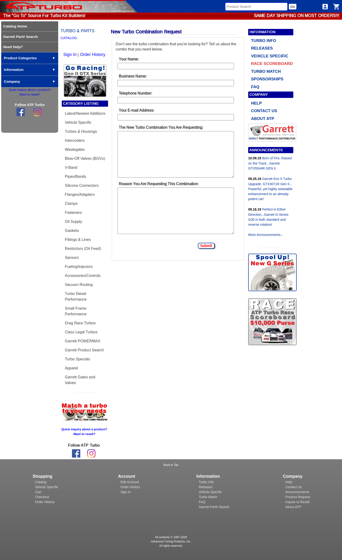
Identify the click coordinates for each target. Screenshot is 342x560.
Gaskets (72, 231)
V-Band (71, 167)
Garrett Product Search (84, 350)
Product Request (297, 497)
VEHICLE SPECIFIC (269, 56)
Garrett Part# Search (214, 507)
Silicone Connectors (82, 186)
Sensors (72, 258)
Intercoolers (75, 140)
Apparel (71, 368)
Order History (92, 54)
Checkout (42, 497)
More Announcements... (265, 235)
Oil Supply (73, 222)
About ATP (293, 507)
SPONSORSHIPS (267, 79)
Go (292, 7)
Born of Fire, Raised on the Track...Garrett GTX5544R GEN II (270, 163)
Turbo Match (208, 497)
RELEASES (262, 48)
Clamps (71, 204)
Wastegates (75, 149)
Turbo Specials (77, 359)
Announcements (297, 492)
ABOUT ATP (262, 118)
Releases (206, 487)
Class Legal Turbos (81, 332)
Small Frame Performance (76, 311)
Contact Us (293, 487)
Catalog (40, 482)
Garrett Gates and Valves (80, 380)
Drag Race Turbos (80, 323)
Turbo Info (206, 482)
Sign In (70, 54)
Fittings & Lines (78, 240)
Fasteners (73, 213)
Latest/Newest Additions (85, 113)
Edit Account (129, 482)
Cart (38, 492)
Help (288, 482)
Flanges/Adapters (80, 195)
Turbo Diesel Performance (76, 296)
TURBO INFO (263, 40)
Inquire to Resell (297, 502)
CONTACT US (264, 111)
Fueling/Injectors (79, 267)
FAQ (255, 87)
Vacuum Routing (79, 285)
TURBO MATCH (266, 71)
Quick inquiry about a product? (30, 90)
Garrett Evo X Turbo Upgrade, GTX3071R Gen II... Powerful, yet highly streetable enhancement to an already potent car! (270, 189)
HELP (256, 103)
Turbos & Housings (81, 131)
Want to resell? (29, 94)
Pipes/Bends (75, 176)
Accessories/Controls (82, 276)
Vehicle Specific (78, 122)
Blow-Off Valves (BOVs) (85, 158)
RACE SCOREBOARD (272, 63)
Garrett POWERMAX (82, 341)
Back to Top (171, 465)
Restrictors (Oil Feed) (83, 249)
